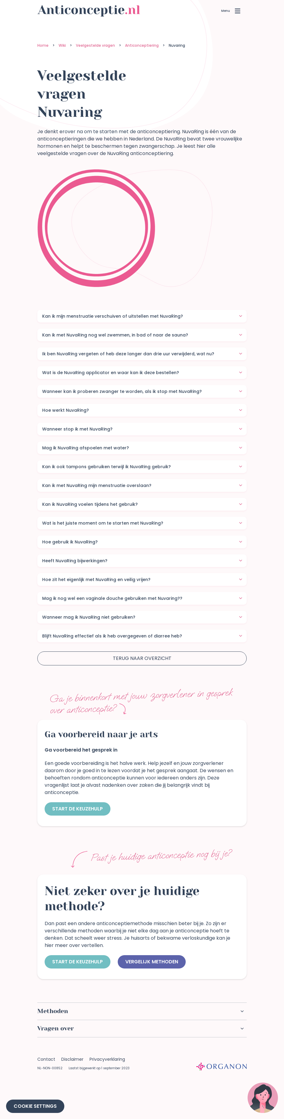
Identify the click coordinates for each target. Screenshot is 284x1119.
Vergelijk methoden (151, 961)
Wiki (62, 45)
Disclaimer (72, 1059)
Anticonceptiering (142, 45)
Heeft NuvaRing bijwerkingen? (142, 561)
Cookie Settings (35, 1106)
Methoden (140, 1011)
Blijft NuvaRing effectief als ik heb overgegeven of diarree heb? (142, 636)
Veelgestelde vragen (95, 45)
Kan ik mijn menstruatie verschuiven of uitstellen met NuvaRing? (142, 316)
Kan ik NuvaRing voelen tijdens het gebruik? (142, 504)
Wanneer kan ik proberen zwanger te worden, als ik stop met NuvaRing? (142, 391)
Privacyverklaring (107, 1059)
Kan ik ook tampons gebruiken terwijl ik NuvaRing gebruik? (142, 467)
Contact (46, 1059)
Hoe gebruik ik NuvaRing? (142, 542)
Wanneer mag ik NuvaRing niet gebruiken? (142, 617)
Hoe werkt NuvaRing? (142, 410)
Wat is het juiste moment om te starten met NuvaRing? (142, 523)
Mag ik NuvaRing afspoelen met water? (142, 448)
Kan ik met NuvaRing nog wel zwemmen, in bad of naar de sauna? (142, 335)
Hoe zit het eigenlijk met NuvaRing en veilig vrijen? (142, 579)
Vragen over (140, 1028)
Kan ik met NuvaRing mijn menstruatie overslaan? (142, 485)
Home (43, 45)
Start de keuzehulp (77, 808)
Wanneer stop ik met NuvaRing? (142, 429)
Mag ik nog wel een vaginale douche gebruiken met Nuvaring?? (142, 598)
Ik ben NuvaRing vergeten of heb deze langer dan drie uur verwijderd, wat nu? (142, 354)
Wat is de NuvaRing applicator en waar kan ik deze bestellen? (142, 373)
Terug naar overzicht (142, 658)
